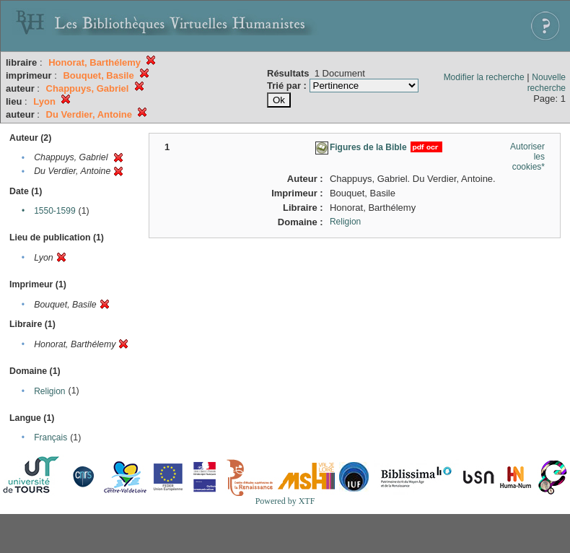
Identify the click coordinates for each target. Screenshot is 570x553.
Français (50, 437)
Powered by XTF (285, 501)
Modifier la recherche (484, 77)
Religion (49, 391)
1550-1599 (54, 211)
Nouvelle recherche (546, 82)
